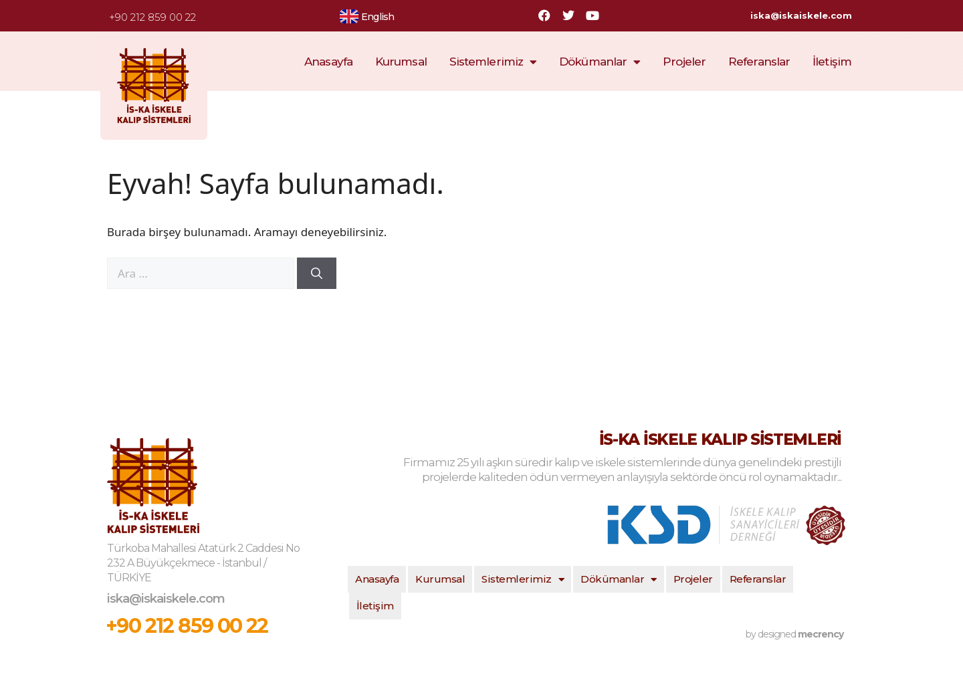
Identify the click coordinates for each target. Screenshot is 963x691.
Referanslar (759, 61)
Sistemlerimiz (492, 62)
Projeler (684, 61)
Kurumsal (401, 61)
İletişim (832, 61)
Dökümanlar (599, 62)
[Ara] (316, 274)
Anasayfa (328, 61)
